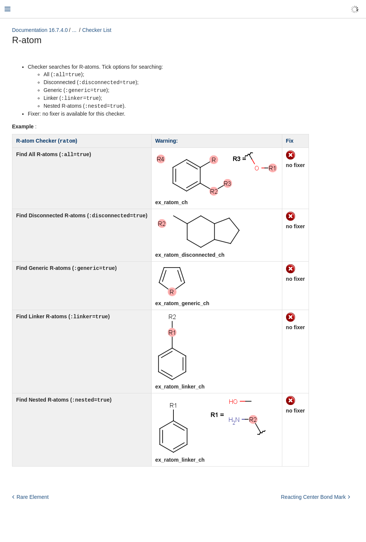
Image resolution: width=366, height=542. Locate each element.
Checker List (96, 30)
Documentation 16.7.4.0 (40, 30)
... (74, 30)
